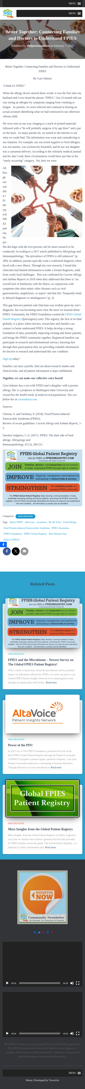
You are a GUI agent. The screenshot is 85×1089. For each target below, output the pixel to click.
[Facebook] (3, 544)
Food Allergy (69, 522)
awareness (42, 522)
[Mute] (72, 983)
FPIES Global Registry (35, 533)
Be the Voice (55, 522)
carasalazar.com (27, 399)
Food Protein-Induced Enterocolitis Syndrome (27, 528)
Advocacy (30, 522)
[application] (42, 964)
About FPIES (16, 522)
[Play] (7, 983)
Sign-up (7, 358)
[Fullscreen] (77, 983)
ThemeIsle (54, 1080)
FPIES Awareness (60, 528)
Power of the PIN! (20, 745)
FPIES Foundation (13, 533)
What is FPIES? (11, 539)
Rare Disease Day (58, 533)
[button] (72, 3)
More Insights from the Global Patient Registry (40, 829)
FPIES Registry (25, 516)
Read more (51, 682)
